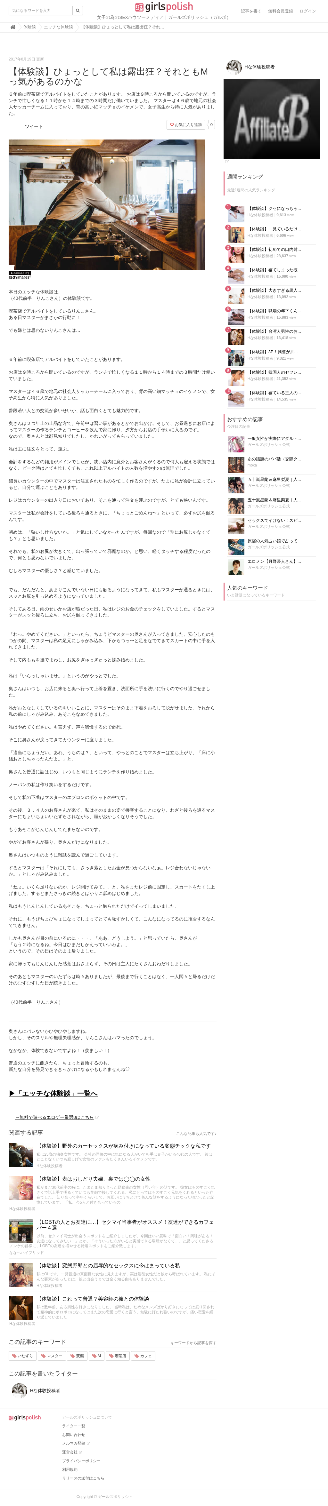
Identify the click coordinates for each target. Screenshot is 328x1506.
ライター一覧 (73, 1426)
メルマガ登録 (73, 1443)
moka (252, 465)
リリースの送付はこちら (83, 1478)
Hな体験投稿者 (49, 1166)
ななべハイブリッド (26, 1252)
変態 (77, 1356)
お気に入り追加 (186, 125)
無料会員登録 (280, 11)
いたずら (22, 1356)
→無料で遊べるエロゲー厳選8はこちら (54, 1117)
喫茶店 (117, 1356)
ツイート (34, 126)
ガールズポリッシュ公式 (269, 444)
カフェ (143, 1356)
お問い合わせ (73, 1434)
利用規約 (70, 1469)
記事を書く (251, 11)
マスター (51, 1356)
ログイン (307, 11)
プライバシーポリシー (81, 1461)
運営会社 (70, 1452)
